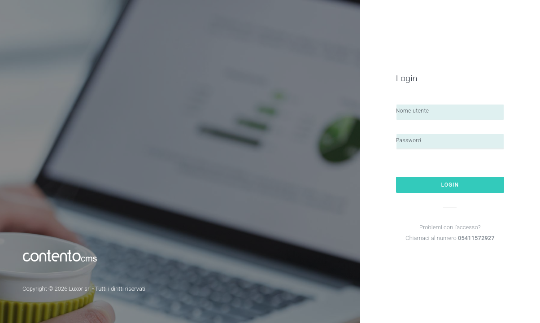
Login (450, 185)
